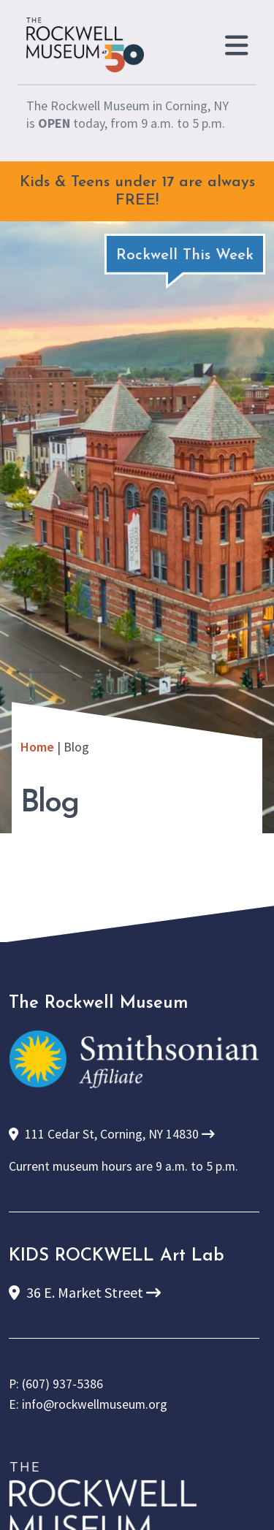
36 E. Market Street (85, 1292)
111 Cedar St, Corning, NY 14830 (112, 1134)
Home (37, 746)
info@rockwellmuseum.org (94, 1404)
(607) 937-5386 (62, 1384)
